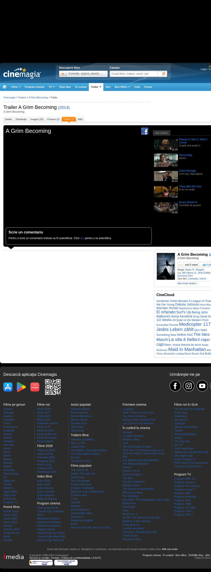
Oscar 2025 (10, 518)
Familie (7, 437)
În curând (81, 87)
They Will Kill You (190, 186)
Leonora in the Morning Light (139, 532)
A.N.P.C (97, 558)
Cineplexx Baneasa (48, 525)
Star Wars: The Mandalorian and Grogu (145, 499)
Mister (7, 455)
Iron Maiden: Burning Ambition (89, 450)
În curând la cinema (136, 428)
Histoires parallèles (82, 439)
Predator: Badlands (82, 488)
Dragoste (8, 430)
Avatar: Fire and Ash (83, 473)
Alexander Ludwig (174, 353)
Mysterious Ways (189, 308)
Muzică (7, 459)
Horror (202, 278)
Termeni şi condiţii (39, 558)
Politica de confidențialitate (76, 558)
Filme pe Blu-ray (47, 434)
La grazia (127, 409)
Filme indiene (45, 441)
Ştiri (108, 87)
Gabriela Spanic (80, 409)
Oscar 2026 (10, 515)
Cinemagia (9, 97)
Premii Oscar (11, 511)
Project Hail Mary (81, 484)
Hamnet (75, 502)
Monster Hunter (167, 308)
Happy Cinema (46, 529)
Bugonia (76, 506)
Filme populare (81, 465)
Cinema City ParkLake (50, 540)
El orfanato (165, 312)
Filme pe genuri (14, 404)
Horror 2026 (44, 464)
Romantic (9, 470)
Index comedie (46, 491)
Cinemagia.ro (22, 73)
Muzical (8, 462)
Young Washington (185, 434)
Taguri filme (10, 491)
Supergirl (179, 423)
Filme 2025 (43, 419)
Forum (148, 87)
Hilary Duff (77, 427)
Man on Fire (78, 443)
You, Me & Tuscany (134, 416)
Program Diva (182, 500)
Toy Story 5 (181, 419)
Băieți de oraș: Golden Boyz (87, 491)
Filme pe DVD (45, 430)
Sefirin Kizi (185, 335)
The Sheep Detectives (135, 463)
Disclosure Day (131, 539)
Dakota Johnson (187, 304)
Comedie (193, 278)
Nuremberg (77, 477)
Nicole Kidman (79, 412)
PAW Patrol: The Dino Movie (191, 462)
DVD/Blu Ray (196, 555)
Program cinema (34, 87)
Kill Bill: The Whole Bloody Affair (141, 517)
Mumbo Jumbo (131, 485)
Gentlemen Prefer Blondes (172, 301)
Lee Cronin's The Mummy (137, 423)
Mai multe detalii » (188, 283)
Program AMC (182, 493)
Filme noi (43, 404)
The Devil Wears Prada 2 (86, 453)
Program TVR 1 (183, 511)
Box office (180, 555)
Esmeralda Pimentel (167, 324)
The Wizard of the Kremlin (138, 489)
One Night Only (183, 455)
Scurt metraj (10, 473)
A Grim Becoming (37, 107)
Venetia (7, 540)
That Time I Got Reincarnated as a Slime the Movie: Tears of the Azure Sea (143, 453)
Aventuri (8, 416)
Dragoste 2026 (46, 461)
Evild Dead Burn (184, 448)
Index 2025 (43, 484)
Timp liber (65, 87)
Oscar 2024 (10, 522)
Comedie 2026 (46, 457)
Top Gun (127, 478)
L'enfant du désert (133, 528)
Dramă (7, 434)
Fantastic (8, 441)
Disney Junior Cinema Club (138, 419)
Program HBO (182, 504)
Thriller (7, 484)
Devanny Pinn (185, 275)
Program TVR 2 (183, 514)
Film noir (8, 445)
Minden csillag (131, 439)
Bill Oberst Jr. (189, 272)
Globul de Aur (11, 533)
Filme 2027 (43, 412)
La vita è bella (183, 339)
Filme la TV (44, 427)
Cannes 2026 (11, 529)
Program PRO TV (184, 478)
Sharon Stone (79, 419)
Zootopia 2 (77, 516)
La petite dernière (132, 436)
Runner (75, 457)
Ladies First (78, 446)
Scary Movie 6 (188, 202)
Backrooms (129, 503)
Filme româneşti (46, 437)
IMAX (40, 515)
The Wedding (130, 496)
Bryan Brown (191, 353)
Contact (55, 558)
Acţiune (7, 409)
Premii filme (11, 507)
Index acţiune (45, 488)
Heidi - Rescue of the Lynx (138, 412)
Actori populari (45, 495)
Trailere (22, 97)
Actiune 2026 (45, 453)
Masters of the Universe (136, 521)
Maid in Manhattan (187, 349)
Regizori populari (47, 498)
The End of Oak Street (187, 466)
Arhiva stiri (9, 498)
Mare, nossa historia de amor (182, 344)
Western (8, 488)
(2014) (64, 107)
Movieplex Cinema (48, 518)
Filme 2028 (43, 409)
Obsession (180, 416)
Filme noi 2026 (46, 450)
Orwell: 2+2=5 (130, 471)
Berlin (6, 536)
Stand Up (9, 480)
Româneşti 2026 (47, 471)
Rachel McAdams (81, 416)
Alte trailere (161, 133)
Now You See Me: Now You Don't (91, 527)
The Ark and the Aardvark (189, 409)
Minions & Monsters (186, 427)
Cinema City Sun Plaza (51, 533)
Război (7, 466)
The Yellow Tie (79, 470)
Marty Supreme (80, 509)
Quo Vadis (200, 330)
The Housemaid (80, 480)
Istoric (7, 452)
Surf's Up (183, 312)
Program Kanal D (184, 489)
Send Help (185, 155)
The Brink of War (81, 461)
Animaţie (8, 412)
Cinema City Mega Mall (51, 536)
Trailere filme (80, 435)
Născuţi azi (77, 430)
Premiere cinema (47, 423)
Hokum (126, 467)
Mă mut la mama (132, 492)
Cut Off (178, 445)
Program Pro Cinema (187, 486)
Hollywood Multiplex (49, 522)
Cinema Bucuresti (47, 507)
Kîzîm (74, 524)
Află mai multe (170, 549)
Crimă (7, 423)
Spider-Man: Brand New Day (191, 452)
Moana (178, 437)
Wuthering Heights (82, 520)
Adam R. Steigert (194, 269)
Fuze (125, 510)
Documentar (10, 427)
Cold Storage (187, 170)
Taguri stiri (9, 495)
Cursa (74, 498)
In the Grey (180, 412)
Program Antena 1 (185, 482)
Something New (166, 335)
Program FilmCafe (185, 496)
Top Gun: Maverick (133, 481)
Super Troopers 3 (184, 459)
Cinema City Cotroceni (50, 511)
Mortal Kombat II (132, 474)
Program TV (10, 502)
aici (82, 238)
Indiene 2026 (45, 468)
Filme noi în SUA (186, 404)
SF (5, 477)
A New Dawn (130, 535)
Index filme (44, 476)
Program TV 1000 (184, 507)
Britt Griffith (204, 272)
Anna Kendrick (181, 316)
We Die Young (165, 304)
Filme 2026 (43, 416)
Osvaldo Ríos (79, 423)
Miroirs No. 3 (130, 514)
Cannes (8, 525)
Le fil (125, 443)
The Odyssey (182, 441)
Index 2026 (43, 480)
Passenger (128, 506)
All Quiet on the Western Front (191, 320)
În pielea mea (79, 495)
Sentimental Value (82, 513)
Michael (127, 432)
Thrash (178, 430)
